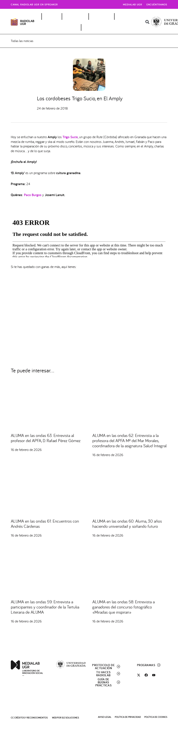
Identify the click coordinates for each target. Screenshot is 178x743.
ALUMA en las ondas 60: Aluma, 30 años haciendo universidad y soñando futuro (127, 524)
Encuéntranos (156, 4)
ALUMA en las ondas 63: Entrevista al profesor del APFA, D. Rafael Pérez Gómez (45, 438)
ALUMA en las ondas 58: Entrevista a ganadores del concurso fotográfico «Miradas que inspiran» (123, 607)
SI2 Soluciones (70, 717)
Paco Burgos (32, 195)
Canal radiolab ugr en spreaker (34, 4)
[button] (147, 22)
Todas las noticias (22, 41)
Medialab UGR (132, 4)
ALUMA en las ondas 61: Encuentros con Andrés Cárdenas (45, 524)
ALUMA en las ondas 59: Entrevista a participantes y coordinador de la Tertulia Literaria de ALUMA (45, 607)
